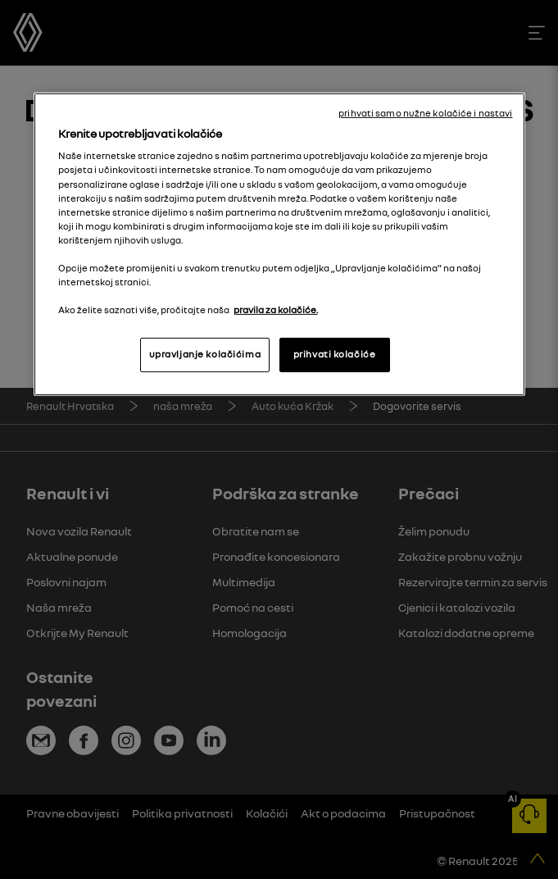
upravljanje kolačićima (205, 354)
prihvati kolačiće (334, 354)
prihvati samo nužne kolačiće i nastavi (425, 113)
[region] (279, 244)
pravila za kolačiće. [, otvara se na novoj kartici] (276, 310)
